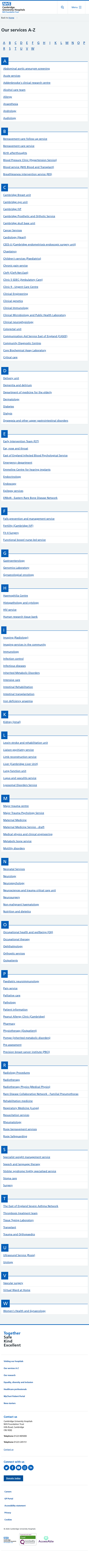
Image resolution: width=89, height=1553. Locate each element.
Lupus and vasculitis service (19, 778)
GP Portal (8, 1498)
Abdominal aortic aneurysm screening (26, 68)
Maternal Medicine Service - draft (23, 827)
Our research (10, 1375)
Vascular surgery (13, 1283)
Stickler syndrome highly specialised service (29, 1171)
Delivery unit (11, 378)
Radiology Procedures (16, 1072)
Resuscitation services (16, 1115)
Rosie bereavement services (20, 1129)
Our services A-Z (11, 1368)
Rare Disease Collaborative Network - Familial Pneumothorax (40, 1094)
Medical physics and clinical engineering (27, 834)
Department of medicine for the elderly (27, 392)
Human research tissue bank (20, 616)
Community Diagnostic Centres (22, 343)
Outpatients (10, 960)
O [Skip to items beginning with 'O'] (78, 43)
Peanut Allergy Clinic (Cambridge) (24, 1016)
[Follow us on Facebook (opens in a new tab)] (13, 1467)
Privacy (7, 1512)
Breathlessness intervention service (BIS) (27, 174)
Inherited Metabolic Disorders (21, 672)
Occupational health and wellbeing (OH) (28, 932)
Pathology (9, 1002)
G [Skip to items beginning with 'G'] (38, 43)
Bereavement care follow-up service (25, 138)
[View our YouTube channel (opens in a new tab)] (19, 1467)
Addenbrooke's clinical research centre (26, 82)
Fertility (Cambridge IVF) (18, 525)
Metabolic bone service (17, 841)
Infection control (13, 658)
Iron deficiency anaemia (18, 701)
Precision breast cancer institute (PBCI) (26, 1052)
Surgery (8, 1185)
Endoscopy (9, 483)
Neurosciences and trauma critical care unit (29, 890)
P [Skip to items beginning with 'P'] (84, 43)
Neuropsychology (13, 883)
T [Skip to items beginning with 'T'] (15, 48)
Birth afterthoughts (15, 152)
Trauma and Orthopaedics (19, 1234)
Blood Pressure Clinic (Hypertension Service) (30, 160)
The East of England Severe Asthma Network (30, 1206)
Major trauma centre (16, 806)
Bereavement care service (18, 146)
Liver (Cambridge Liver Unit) (20, 764)
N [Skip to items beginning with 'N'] (73, 43)
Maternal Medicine (15, 820)
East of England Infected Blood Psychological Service (35, 455)
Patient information (15, 1009)
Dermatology (11, 399)
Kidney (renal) (12, 722)
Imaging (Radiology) (15, 637)
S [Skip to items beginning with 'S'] (10, 48)
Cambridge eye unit (15, 202)
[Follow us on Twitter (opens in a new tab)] (7, 1467)
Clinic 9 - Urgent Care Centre (20, 286)
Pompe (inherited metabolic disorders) (26, 1037)
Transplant (9, 1227)
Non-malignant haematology (21, 904)
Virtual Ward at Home (16, 1290)
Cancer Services (12, 230)
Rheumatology (12, 1122)
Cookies (8, 1519)
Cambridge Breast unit (17, 194)
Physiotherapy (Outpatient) (20, 1030)
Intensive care (11, 680)
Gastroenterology (14, 560)
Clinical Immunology (15, 308)
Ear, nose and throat (15, 448)
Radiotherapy (11, 1079)
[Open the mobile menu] (76, 7)
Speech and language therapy (21, 1164)
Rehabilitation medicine (18, 1100)
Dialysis (7, 413)
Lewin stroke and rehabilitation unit (25, 742)
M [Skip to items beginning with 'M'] (67, 43)
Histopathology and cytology (21, 602)
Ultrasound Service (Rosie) (19, 1255)
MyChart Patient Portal (14, 1396)
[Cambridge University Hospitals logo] (13, 7)
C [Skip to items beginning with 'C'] (16, 43)
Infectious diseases (14, 665)
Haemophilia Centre (15, 595)
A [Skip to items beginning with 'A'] (4, 43)
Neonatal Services (14, 869)
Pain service (10, 988)
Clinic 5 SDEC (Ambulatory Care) (23, 279)
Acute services (11, 75)
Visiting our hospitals (13, 1361)
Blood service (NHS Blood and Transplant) (28, 167)
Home (11, 17)
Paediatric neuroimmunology (21, 981)
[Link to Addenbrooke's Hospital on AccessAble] (46, 1539)
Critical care (10, 357)
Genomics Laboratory (16, 567)
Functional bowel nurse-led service (24, 539)
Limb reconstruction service (20, 756)
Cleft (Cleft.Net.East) (15, 272)
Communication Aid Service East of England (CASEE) (35, 336)
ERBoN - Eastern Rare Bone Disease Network (30, 497)
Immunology (11, 651)
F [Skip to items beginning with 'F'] (33, 43)
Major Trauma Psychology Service (23, 812)
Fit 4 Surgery (11, 532)
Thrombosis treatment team (20, 1213)
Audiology (9, 118)
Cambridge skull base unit (19, 223)
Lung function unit (14, 770)
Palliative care (11, 995)
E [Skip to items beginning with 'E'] (27, 43)
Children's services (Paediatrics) (22, 258)
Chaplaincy (10, 251)
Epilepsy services (13, 490)
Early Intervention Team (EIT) (21, 441)
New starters (10, 1403)
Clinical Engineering (15, 293)
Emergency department (17, 462)
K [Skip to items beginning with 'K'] (56, 43)
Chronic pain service (15, 265)
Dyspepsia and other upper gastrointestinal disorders (35, 420)
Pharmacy (9, 1023)
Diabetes (8, 406)
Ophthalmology (13, 946)
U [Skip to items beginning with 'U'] (21, 48)
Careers (7, 1491)
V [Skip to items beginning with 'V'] (27, 48)
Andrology (9, 110)
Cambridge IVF (12, 209)
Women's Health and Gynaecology (24, 1310)
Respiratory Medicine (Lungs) (21, 1108)
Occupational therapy (16, 939)
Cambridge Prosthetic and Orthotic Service (29, 216)
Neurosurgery (11, 897)
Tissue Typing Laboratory (18, 1220)
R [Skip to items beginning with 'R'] (4, 48)
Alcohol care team (14, 89)
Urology (8, 1262)
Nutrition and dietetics (17, 911)
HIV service (10, 609)
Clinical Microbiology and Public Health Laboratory (34, 315)
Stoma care (10, 1178)
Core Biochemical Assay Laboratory (24, 350)
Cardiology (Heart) (14, 237)
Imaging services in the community (24, 644)
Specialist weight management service (26, 1157)
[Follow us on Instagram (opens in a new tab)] (25, 1467)
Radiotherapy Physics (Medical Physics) (26, 1086)
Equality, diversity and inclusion (18, 1382)
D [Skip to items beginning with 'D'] (21, 43)
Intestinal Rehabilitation (18, 686)
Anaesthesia (10, 104)
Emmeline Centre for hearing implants (26, 469)
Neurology (9, 876)
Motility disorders (14, 848)
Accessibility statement (15, 1505)
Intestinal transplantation (18, 694)
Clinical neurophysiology (18, 322)
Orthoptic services (14, 953)
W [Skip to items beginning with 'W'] (32, 48)
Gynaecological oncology (18, 574)
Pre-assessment (12, 1044)
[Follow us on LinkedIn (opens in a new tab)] (31, 1467)
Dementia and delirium (17, 385)
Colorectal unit (12, 329)
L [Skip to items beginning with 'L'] (61, 43)
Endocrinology (12, 476)
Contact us (8, 1449)
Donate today (13, 1478)
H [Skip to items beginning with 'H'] (44, 43)
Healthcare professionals (15, 1389)
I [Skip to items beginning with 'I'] (49, 43)
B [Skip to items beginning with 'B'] (10, 43)
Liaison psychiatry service (18, 749)
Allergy (7, 96)
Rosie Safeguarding (15, 1136)
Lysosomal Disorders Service (20, 785)
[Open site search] (62, 7)
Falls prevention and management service (29, 518)
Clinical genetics (13, 300)
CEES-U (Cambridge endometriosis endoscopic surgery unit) (39, 244)
